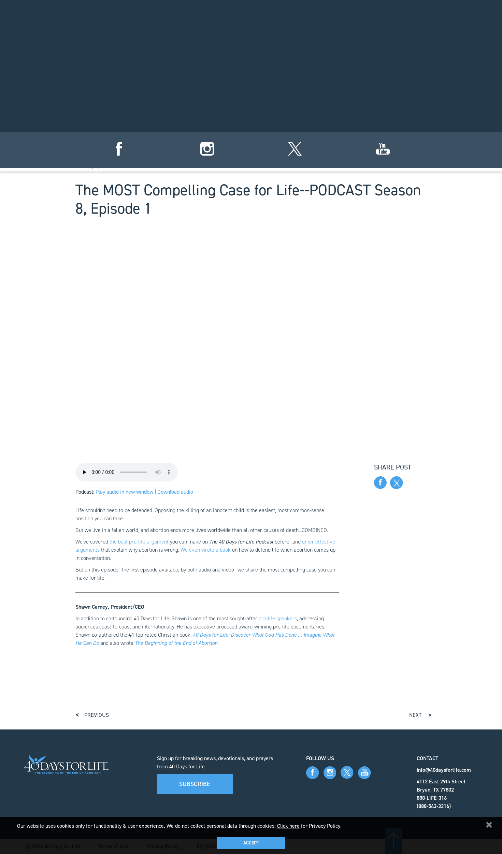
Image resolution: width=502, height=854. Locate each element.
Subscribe (194, 784)
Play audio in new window (124, 491)
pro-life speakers (278, 618)
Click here (288, 825)
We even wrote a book (206, 549)
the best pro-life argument (139, 541)
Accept (251, 843)
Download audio (175, 491)
